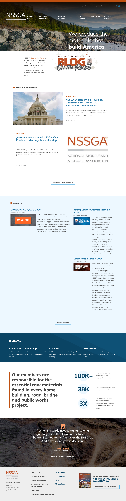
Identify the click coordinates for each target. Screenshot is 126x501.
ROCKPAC (54, 348)
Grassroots (89, 348)
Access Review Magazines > (106, 487)
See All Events (63, 322)
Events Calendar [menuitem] (108, 6)
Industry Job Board (38, 480)
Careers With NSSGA (39, 476)
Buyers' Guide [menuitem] (98, 6)
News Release (71, 96)
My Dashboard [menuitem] (85, 6)
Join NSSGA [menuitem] (77, 6)
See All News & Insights (63, 182)
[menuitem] (118, 6)
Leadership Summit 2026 (88, 258)
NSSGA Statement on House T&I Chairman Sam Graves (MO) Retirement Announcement (84, 102)
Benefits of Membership (23, 348)
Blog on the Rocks (37, 58)
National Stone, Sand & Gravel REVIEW (105, 479)
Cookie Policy (36, 490)
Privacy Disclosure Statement (43, 494)
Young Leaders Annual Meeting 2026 (92, 211)
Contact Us (35, 472)
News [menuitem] (92, 6)
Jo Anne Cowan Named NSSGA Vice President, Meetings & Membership (37, 139)
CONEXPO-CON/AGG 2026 (25, 209)
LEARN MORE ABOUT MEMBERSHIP (63, 456)
